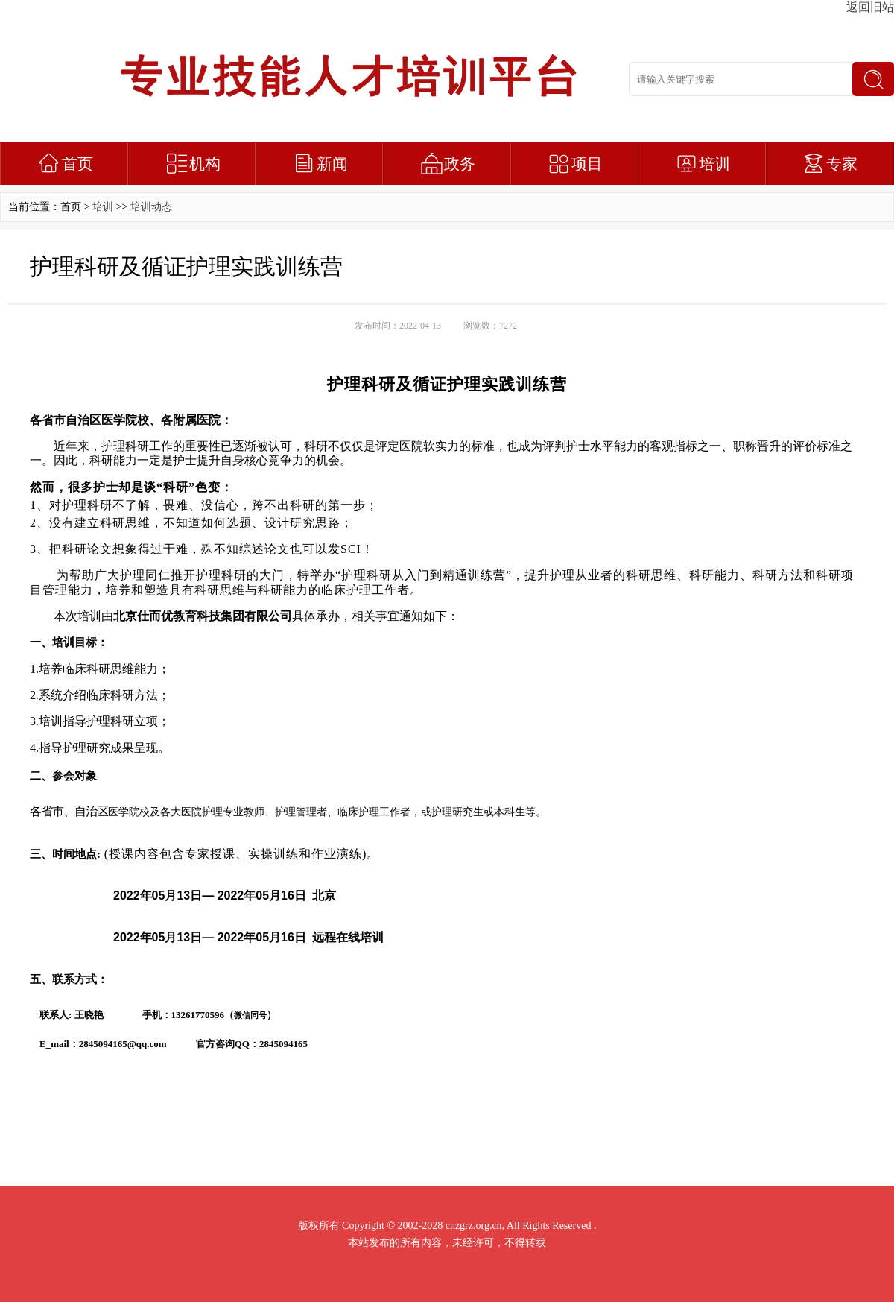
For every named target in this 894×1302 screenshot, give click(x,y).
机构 (205, 164)
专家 (841, 164)
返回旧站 (870, 7)
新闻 (332, 164)
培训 (714, 164)
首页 (77, 164)
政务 (459, 164)
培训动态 (151, 206)
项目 (587, 164)
